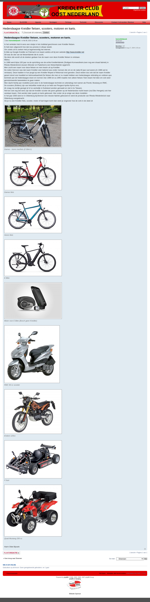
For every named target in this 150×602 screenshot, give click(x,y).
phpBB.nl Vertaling (75, 579)
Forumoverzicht (12, 573)
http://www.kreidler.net (75, 52)
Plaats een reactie (11, 32)
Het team (102, 573)
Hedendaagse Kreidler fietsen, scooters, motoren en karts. (39, 28)
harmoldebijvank (14, 40)
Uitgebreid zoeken (139, 10)
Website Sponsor (75, 594)
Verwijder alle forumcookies (116, 573)
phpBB (66, 577)
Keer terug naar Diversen (13, 558)
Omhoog (145, 549)
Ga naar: (112, 558)
